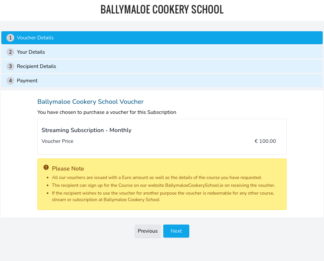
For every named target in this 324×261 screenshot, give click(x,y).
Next (176, 231)
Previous (148, 231)
